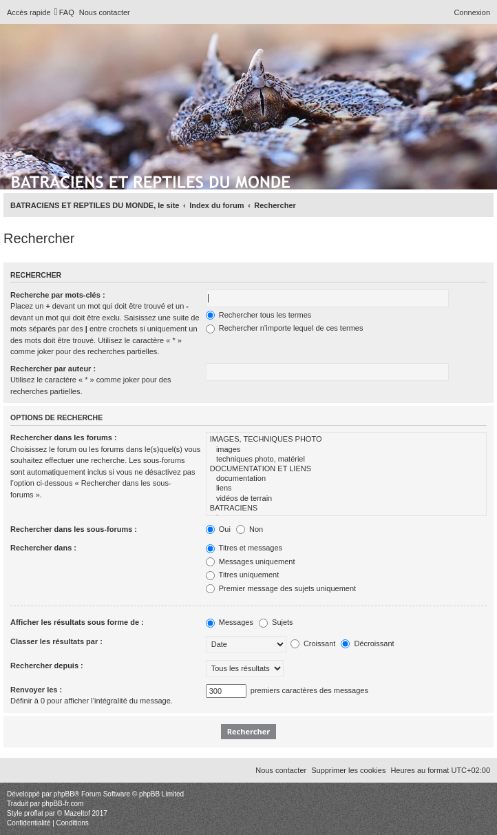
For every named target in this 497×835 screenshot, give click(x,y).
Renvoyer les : (36, 689)
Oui (218, 529)
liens (346, 488)
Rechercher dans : (43, 548)
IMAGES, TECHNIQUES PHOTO (346, 439)
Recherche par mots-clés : (57, 295)
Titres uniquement (242, 574)
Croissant (313, 643)
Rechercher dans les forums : (63, 437)
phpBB (64, 794)
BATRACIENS (346, 508)
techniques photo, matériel (346, 459)
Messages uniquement (250, 561)
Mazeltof (77, 813)
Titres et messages (244, 548)
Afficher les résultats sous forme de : (77, 622)
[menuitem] (64, 12)
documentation (346, 479)
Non (249, 529)
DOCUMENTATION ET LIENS (346, 469)
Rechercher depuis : (46, 665)
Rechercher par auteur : (53, 368)
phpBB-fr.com (63, 803)
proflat (33, 813)
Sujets (276, 622)
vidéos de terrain (346, 499)
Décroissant (367, 643)
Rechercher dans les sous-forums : (73, 529)
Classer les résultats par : (56, 641)
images (346, 450)
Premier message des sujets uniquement (281, 588)
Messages (229, 622)
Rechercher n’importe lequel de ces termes (284, 328)
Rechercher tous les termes (259, 315)
